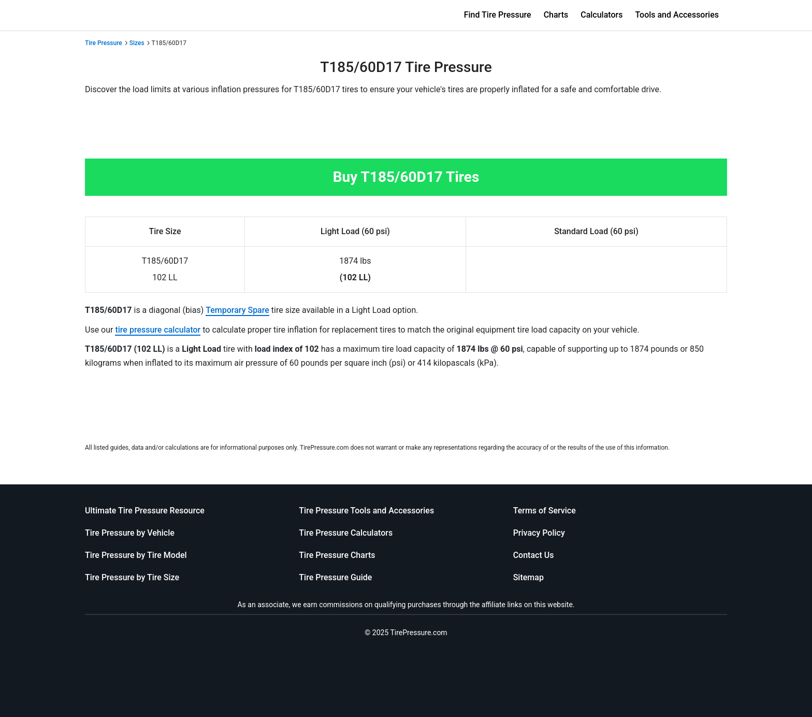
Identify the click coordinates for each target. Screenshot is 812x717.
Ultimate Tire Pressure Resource (145, 510)
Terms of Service (544, 510)
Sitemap (528, 577)
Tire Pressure (103, 43)
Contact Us (533, 555)
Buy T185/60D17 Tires (406, 176)
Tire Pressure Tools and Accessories (366, 510)
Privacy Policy (539, 533)
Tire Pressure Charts (337, 555)
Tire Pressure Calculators (346, 533)
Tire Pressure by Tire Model (136, 555)
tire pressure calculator (157, 330)
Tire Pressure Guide (335, 577)
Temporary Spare (237, 310)
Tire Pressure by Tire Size (132, 577)
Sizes (136, 43)
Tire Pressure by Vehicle (130, 533)
